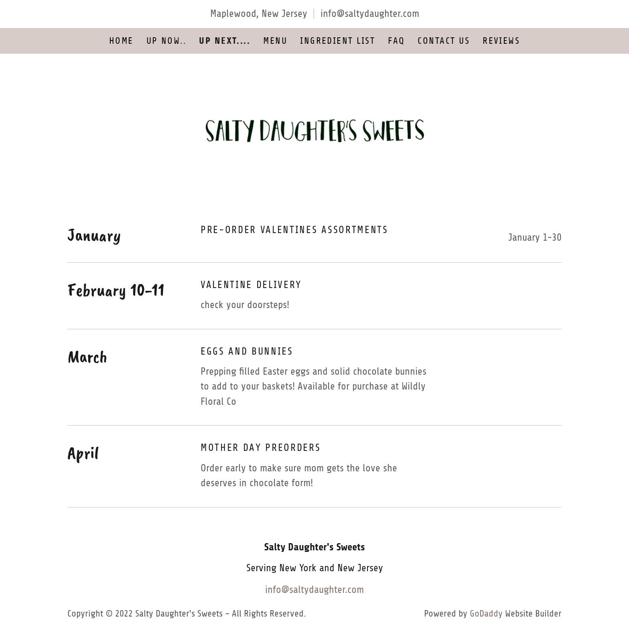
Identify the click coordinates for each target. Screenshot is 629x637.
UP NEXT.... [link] (224, 41)
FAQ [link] (396, 41)
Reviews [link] (501, 41)
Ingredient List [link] (337, 41)
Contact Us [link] (444, 41)
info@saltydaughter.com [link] (370, 13)
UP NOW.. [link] (166, 41)
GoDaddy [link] (486, 614)
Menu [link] (275, 41)
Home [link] (121, 41)
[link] (314, 130)
